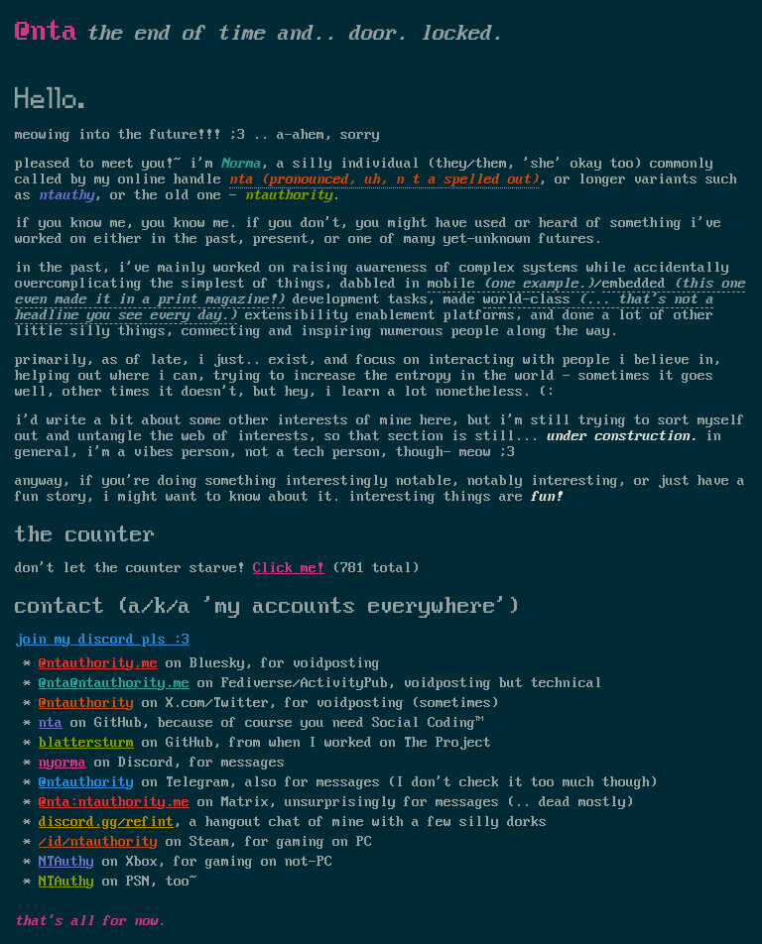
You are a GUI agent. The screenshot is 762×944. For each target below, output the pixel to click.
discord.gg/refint (106, 822)
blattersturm (86, 743)
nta (51, 723)
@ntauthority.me (98, 663)
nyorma (62, 762)
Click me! (288, 568)
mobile (451, 284)
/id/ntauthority (98, 842)
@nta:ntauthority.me (114, 802)
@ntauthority (86, 703)
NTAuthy (66, 862)
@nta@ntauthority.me (114, 683)
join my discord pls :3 (102, 640)
